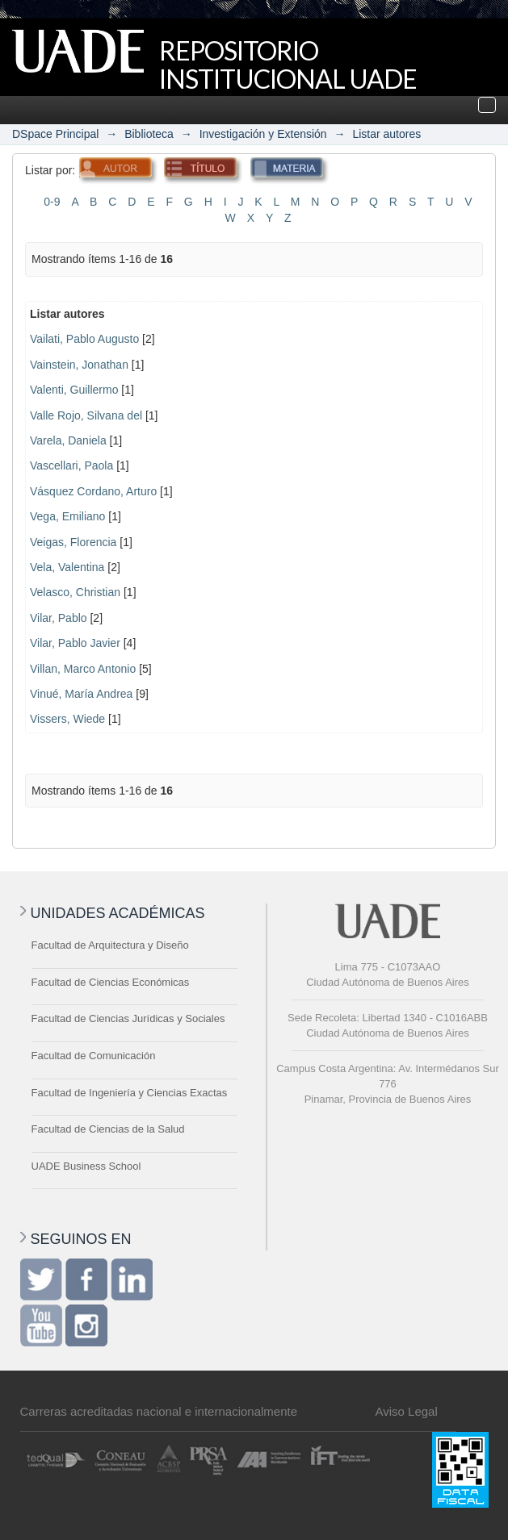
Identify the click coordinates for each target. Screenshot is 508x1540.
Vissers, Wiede (67, 718)
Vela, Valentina (67, 567)
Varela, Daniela (68, 440)
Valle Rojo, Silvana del (86, 415)
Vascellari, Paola (71, 465)
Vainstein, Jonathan (79, 364)
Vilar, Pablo (58, 617)
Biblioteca (149, 133)
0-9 (52, 201)
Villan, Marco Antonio (83, 668)
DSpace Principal (55, 133)
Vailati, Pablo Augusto (84, 338)
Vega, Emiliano (67, 516)
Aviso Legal (407, 1411)
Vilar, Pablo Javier (75, 642)
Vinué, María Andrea (81, 693)
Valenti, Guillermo (74, 389)
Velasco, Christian (75, 592)
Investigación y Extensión (263, 133)
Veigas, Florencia (73, 542)
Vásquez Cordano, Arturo (93, 491)
